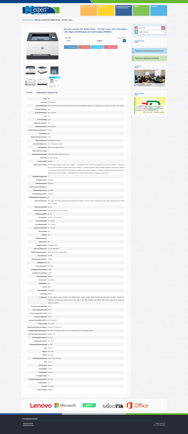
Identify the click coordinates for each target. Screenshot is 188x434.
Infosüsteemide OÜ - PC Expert (41, 10)
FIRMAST (136, 6)
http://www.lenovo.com (54, 405)
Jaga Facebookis (72, 47)
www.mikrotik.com (127, 405)
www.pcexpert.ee (28, 423)
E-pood (31, 20)
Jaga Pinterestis (112, 47)
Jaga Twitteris (99, 47)
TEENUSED (102, 6)
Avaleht (24, 20)
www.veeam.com (102, 405)
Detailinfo (29, 92)
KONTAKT (154, 6)
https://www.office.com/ (151, 405)
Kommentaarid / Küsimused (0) (46, 92)
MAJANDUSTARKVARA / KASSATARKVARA (123, 7)
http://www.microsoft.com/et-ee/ (78, 405)
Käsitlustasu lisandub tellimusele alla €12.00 (149, 51)
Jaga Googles (86, 47)
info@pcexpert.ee (28, 425)
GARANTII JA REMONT (88, 6)
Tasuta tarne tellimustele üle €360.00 (147, 58)
